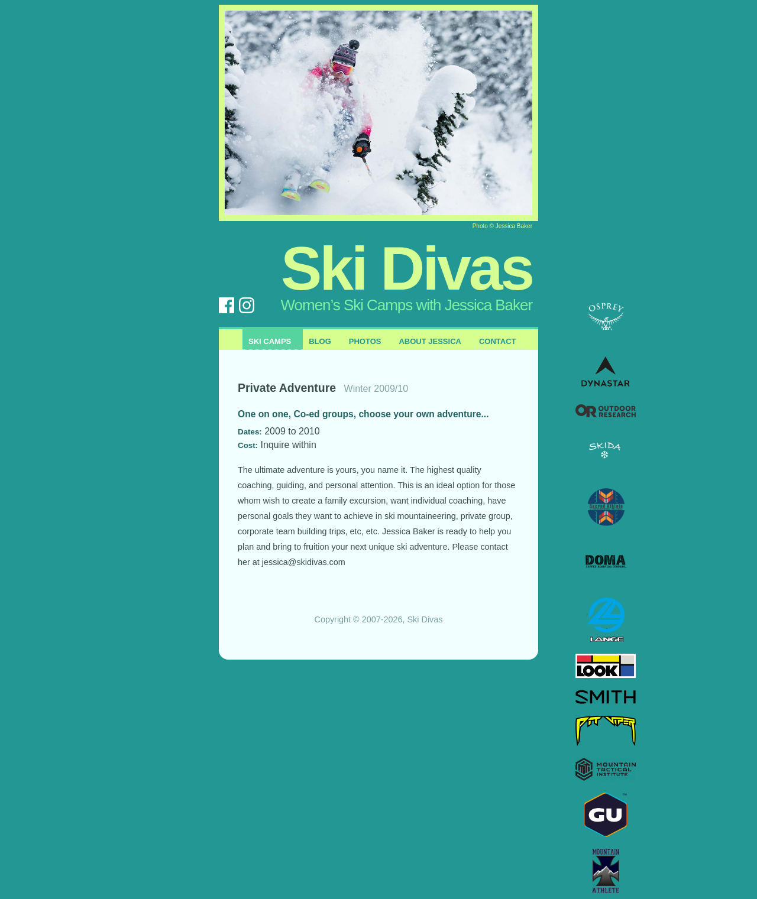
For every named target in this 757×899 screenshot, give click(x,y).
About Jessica (430, 341)
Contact (497, 341)
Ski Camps (269, 341)
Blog (320, 341)
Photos (365, 341)
